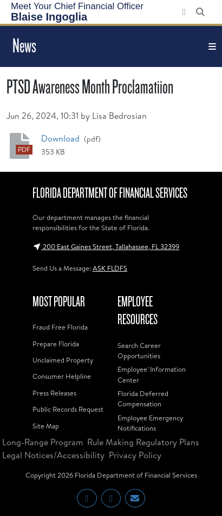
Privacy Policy (135, 455)
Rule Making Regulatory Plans (143, 442)
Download (61, 138)
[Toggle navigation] (212, 46)
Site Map (45, 426)
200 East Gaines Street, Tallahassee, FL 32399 (105, 246)
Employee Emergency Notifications (150, 423)
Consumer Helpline (61, 376)
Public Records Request (67, 409)
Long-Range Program (42, 442)
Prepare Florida (55, 344)
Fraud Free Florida (60, 327)
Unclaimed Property (62, 360)
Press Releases (54, 393)
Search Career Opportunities (139, 350)
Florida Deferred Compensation (142, 398)
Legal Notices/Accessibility (53, 455)
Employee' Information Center (151, 374)
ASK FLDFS (110, 268)
